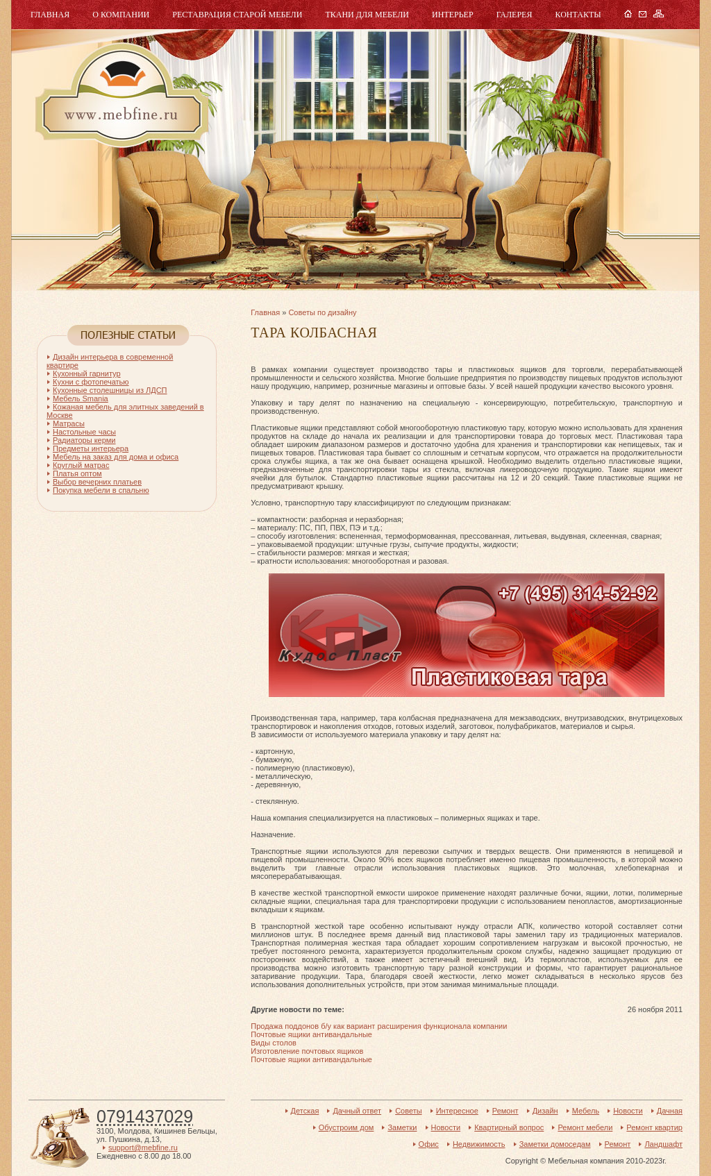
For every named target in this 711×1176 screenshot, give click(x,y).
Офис (429, 1144)
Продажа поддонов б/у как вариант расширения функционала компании (379, 1026)
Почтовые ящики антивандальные (311, 1034)
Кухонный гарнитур (87, 373)
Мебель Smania (80, 398)
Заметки (402, 1127)
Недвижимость (479, 1144)
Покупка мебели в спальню (101, 490)
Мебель (120, 95)
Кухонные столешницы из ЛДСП (110, 390)
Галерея (514, 14)
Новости (628, 1111)
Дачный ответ (357, 1111)
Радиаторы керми (84, 440)
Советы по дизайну (322, 312)
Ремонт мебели (585, 1127)
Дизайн (545, 1111)
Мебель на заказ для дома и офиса (115, 457)
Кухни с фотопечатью (91, 382)
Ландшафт (663, 1144)
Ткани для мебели (367, 14)
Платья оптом (77, 473)
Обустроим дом (346, 1127)
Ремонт (505, 1111)
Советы (408, 1111)
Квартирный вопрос (509, 1127)
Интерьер (453, 14)
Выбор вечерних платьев (97, 482)
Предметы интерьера (90, 448)
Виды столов (273, 1043)
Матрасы (69, 423)
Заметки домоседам (555, 1144)
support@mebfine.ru (143, 1147)
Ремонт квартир (654, 1127)
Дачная (670, 1111)
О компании (120, 14)
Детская (305, 1111)
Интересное (457, 1111)
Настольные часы (84, 432)
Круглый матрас (81, 465)
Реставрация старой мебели (237, 14)
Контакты (578, 14)
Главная (50, 14)
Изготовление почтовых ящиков (307, 1051)
